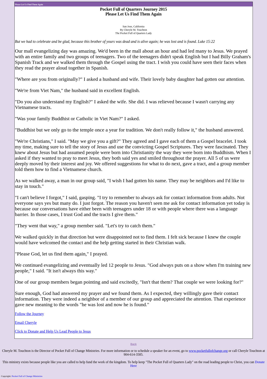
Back (133, 344)
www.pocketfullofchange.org (208, 350)
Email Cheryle (26, 323)
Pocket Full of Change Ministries (27, 376)
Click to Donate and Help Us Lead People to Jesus (53, 331)
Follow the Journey (29, 314)
